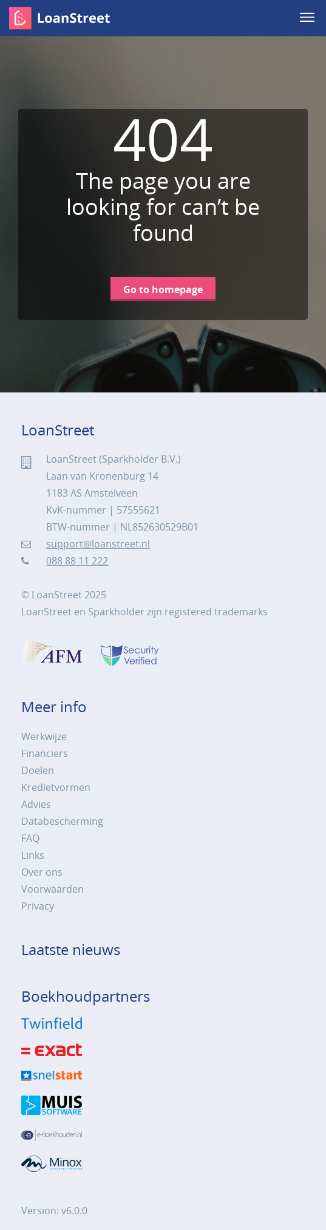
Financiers (44, 753)
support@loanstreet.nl (98, 544)
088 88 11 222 (77, 560)
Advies (36, 804)
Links (32, 855)
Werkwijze (44, 736)
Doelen (37, 770)
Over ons (42, 872)
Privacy (37, 906)
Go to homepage (163, 289)
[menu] (308, 18)
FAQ (30, 838)
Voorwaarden (52, 889)
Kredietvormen (55, 787)
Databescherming (62, 821)
